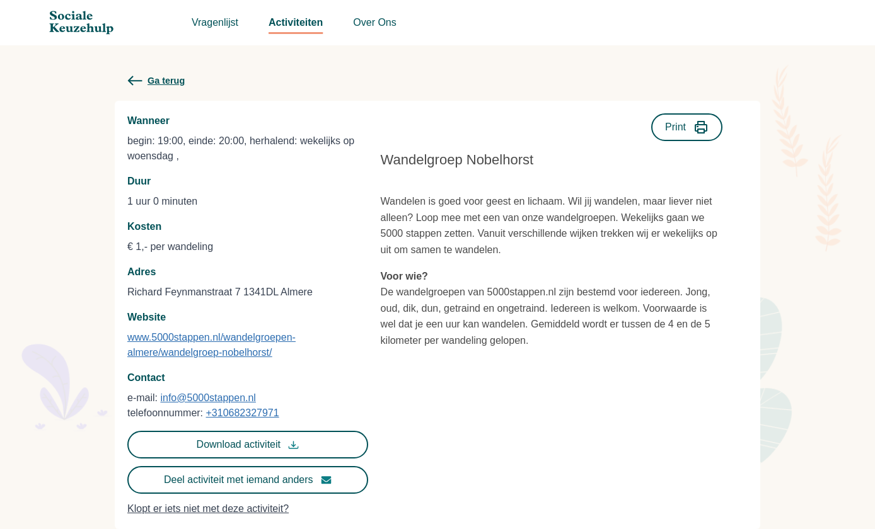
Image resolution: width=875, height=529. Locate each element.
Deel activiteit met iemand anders (248, 480)
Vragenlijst (215, 22)
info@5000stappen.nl (207, 397)
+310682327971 (242, 412)
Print (687, 127)
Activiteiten (296, 22)
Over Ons (374, 22)
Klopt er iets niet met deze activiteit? (208, 508)
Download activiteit (248, 444)
